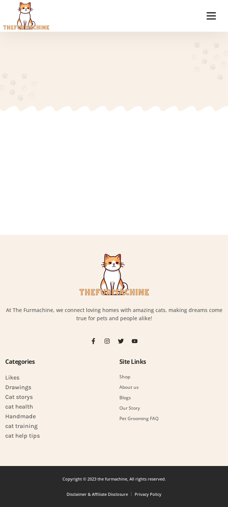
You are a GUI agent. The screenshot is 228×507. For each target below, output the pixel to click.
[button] (211, 15)
